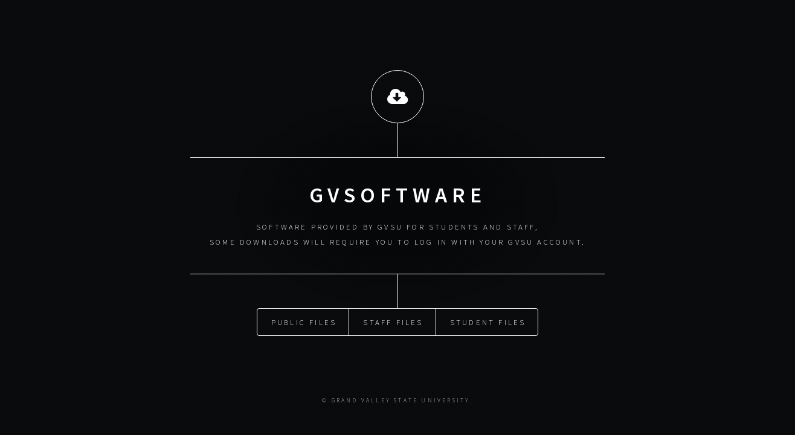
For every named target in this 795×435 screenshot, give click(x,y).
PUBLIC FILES (303, 321)
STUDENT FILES (488, 321)
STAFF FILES (393, 321)
